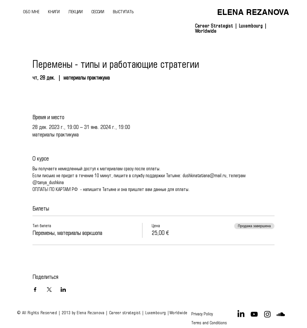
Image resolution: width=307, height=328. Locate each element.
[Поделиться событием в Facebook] (35, 289)
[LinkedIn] (241, 314)
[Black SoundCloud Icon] (280, 314)
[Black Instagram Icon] (267, 314)
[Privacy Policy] (203, 314)
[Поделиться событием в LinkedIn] (63, 289)
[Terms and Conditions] (209, 323)
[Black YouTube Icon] (254, 314)
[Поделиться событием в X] (49, 289)
